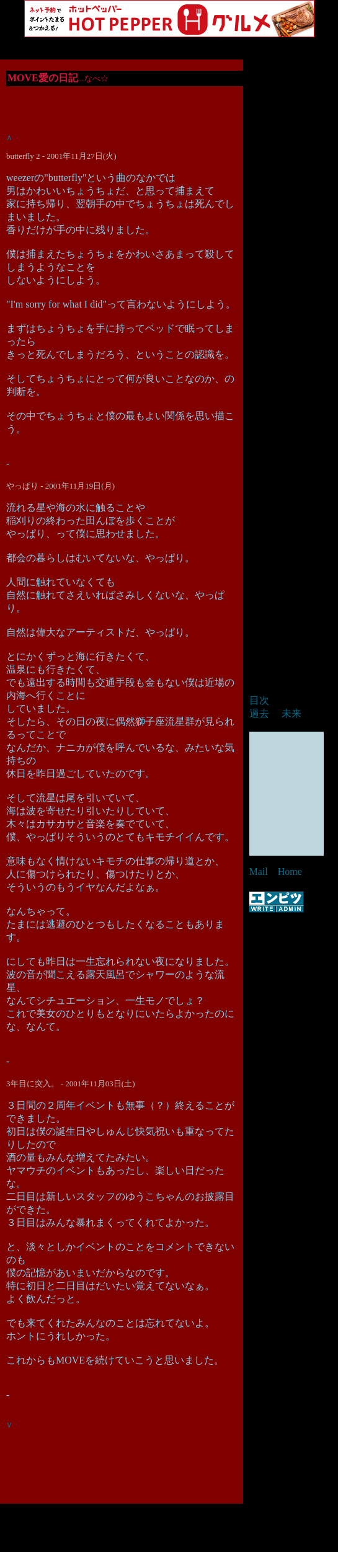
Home (290, 871)
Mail (258, 871)
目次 (259, 700)
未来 (291, 713)
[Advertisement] (169, 1522)
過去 (259, 713)
